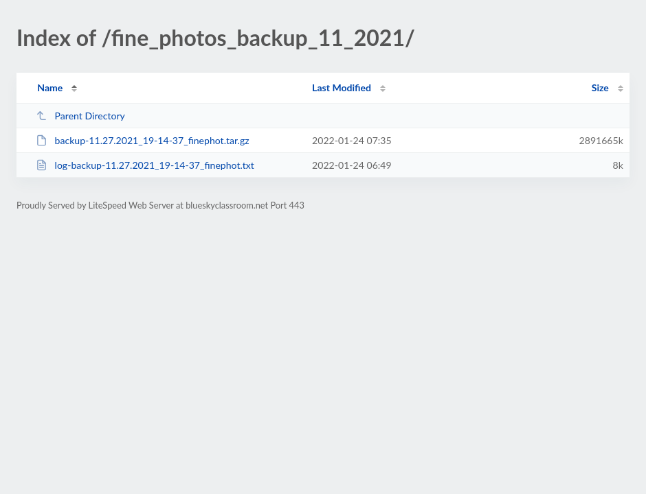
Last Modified (341, 87)
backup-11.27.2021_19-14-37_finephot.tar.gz (142, 140)
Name (50, 87)
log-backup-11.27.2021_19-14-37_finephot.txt (145, 165)
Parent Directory (80, 115)
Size (600, 87)
